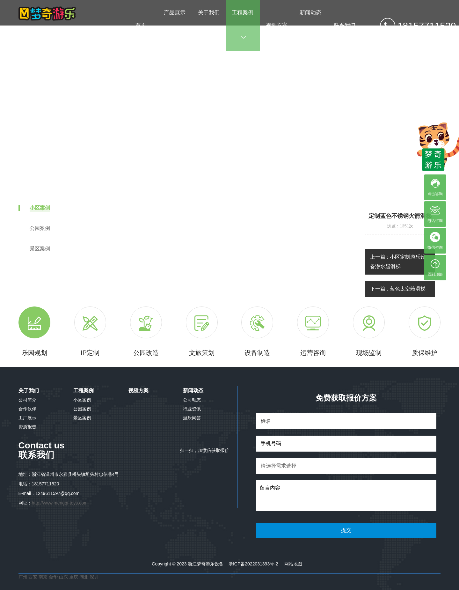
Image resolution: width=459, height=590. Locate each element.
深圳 (94, 576)
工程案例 (242, 25)
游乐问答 (192, 417)
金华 (54, 576)
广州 (22, 576)
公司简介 (27, 399)
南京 (44, 576)
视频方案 (277, 25)
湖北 (84, 576)
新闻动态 (310, 25)
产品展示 (175, 25)
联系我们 (344, 25)
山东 (63, 576)
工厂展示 (27, 417)
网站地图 (293, 563)
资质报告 (27, 426)
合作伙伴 (27, 408)
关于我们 (209, 25)
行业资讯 (192, 408)
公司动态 (192, 399)
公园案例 (82, 408)
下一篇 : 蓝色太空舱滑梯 (397, 288)
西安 (32, 576)
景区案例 (82, 417)
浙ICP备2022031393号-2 (253, 563)
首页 (140, 25)
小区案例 (269, 119)
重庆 (73, 576)
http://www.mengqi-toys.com (60, 502)
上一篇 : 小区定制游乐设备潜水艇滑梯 (397, 261)
